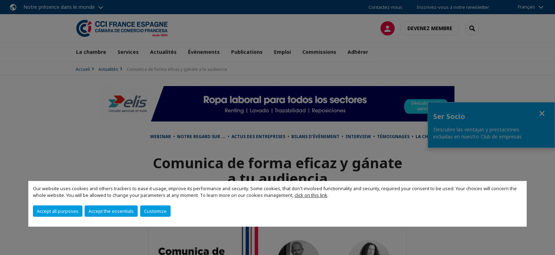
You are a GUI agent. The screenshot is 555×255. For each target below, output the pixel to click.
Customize (155, 211)
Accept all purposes (58, 211)
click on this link (310, 195)
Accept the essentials (111, 211)
